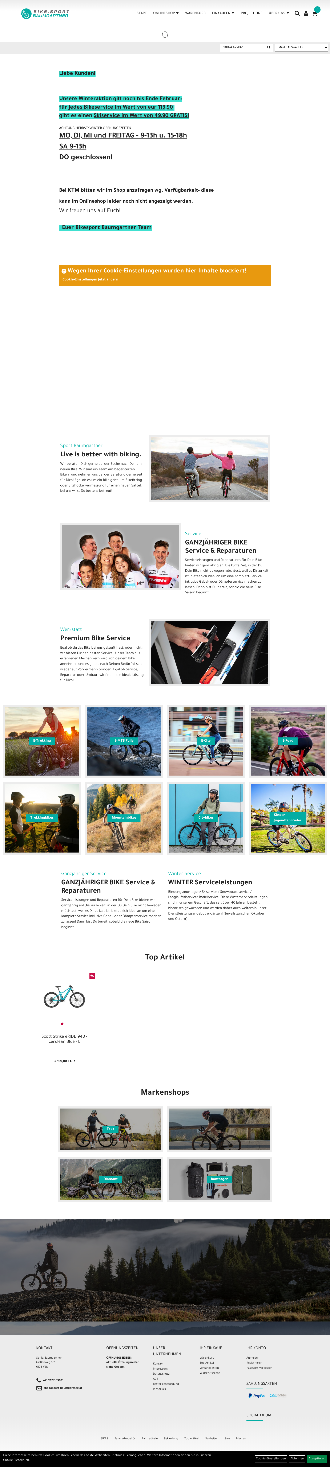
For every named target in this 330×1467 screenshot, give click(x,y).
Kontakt (158, 1364)
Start (142, 13)
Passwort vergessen (259, 1368)
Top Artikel (165, 958)
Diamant (111, 1179)
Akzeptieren (317, 1459)
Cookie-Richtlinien (16, 1460)
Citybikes (206, 818)
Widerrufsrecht (210, 1373)
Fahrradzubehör (125, 1438)
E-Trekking (42, 741)
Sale (227, 1438)
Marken (241, 1438)
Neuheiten (211, 1438)
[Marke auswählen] (301, 47)
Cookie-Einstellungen (271, 1459)
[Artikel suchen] (242, 47)
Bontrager (219, 1179)
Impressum (160, 1369)
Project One (251, 13)
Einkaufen (223, 13)
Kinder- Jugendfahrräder (288, 818)
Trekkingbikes (42, 818)
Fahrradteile (150, 1438)
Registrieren (254, 1363)
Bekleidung (171, 1438)
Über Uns (279, 13)
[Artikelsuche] (297, 15)
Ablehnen (297, 1459)
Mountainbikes (124, 818)
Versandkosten (209, 1368)
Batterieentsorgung (166, 1384)
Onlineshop (166, 13)
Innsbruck (159, 1389)
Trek (110, 1129)
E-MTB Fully (124, 741)
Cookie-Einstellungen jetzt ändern (90, 280)
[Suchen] (269, 48)
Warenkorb (195, 13)
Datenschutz (161, 1374)
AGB (155, 1379)
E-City (206, 741)
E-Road (287, 741)
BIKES (104, 1438)
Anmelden (252, 1358)
